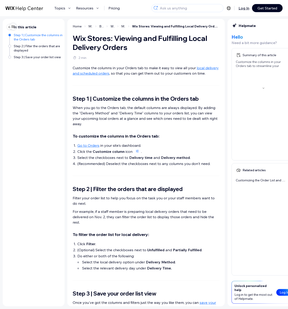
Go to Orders (49, 145)
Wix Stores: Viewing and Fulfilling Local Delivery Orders (136, 26)
